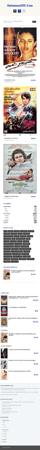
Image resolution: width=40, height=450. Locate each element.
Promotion (5, 220)
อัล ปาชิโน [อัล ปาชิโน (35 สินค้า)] (7, 251)
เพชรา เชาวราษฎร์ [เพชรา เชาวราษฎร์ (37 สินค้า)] (17, 256)
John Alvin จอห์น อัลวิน (7, 408)
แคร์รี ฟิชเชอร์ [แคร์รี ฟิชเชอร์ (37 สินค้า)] (27, 256)
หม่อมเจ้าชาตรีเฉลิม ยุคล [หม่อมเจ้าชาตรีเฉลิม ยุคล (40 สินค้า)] (25, 248)
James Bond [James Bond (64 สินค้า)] (24, 231)
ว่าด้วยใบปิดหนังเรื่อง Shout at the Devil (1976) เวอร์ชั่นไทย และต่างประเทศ (18, 402)
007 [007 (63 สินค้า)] (6, 231)
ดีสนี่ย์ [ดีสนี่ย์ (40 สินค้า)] (28, 238)
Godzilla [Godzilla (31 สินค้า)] (17, 231)
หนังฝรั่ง (11, 140)
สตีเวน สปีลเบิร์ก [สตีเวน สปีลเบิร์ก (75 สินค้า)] (25, 246)
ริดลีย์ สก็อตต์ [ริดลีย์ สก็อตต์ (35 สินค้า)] (26, 243)
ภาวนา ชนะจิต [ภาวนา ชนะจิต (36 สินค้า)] (18, 243)
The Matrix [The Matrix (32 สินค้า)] (7, 233)
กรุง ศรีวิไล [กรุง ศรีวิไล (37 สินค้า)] (14, 233)
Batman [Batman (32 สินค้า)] (11, 231)
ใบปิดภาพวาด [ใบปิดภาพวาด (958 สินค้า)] (15, 261)
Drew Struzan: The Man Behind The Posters (11, 405)
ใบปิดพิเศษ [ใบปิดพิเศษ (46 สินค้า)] (7, 261)
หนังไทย (7, 219)
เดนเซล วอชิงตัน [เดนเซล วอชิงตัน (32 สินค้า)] (17, 253)
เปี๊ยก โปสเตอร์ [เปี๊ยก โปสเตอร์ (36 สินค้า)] (25, 253)
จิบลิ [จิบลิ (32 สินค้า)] (14, 238)
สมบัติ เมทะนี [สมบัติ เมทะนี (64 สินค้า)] (7, 248)
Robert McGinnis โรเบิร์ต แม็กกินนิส (9, 411)
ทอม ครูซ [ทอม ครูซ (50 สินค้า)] (7, 241)
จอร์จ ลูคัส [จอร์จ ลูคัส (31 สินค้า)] (30, 236)
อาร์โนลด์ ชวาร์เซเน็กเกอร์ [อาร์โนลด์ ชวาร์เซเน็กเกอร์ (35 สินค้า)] (17, 251)
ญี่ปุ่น (6, 210)
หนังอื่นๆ (7, 217)
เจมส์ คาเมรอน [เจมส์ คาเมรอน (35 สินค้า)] (8, 253)
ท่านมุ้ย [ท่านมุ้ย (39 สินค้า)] (20, 241)
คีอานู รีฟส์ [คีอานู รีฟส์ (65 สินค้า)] (23, 236)
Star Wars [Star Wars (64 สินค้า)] (31, 231)
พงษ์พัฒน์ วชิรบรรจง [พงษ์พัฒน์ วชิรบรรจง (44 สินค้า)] (9, 243)
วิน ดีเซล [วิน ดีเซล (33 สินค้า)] (17, 246)
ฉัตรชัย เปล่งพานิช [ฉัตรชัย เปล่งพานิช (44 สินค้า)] (21, 238)
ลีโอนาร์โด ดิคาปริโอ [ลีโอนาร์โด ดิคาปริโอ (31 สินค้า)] (9, 246)
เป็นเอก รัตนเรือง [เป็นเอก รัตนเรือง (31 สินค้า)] (8, 256)
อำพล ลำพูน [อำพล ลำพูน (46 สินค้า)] (27, 251)
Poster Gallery (7, 140)
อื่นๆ (6, 208)
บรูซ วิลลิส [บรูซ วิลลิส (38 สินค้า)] (26, 241)
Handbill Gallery (7, 206)
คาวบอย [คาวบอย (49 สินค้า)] (17, 236)
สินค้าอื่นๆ (5, 222)
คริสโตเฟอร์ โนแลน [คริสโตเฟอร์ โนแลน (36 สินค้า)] (9, 236)
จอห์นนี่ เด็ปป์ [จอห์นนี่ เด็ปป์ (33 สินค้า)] (7, 238)
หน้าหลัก (5, 21)
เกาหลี (6, 212)
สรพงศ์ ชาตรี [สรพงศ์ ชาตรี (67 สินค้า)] (15, 248)
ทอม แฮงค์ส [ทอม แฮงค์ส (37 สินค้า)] (13, 241)
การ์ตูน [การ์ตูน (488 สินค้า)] (20, 233)
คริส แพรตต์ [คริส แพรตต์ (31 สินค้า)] (27, 233)
